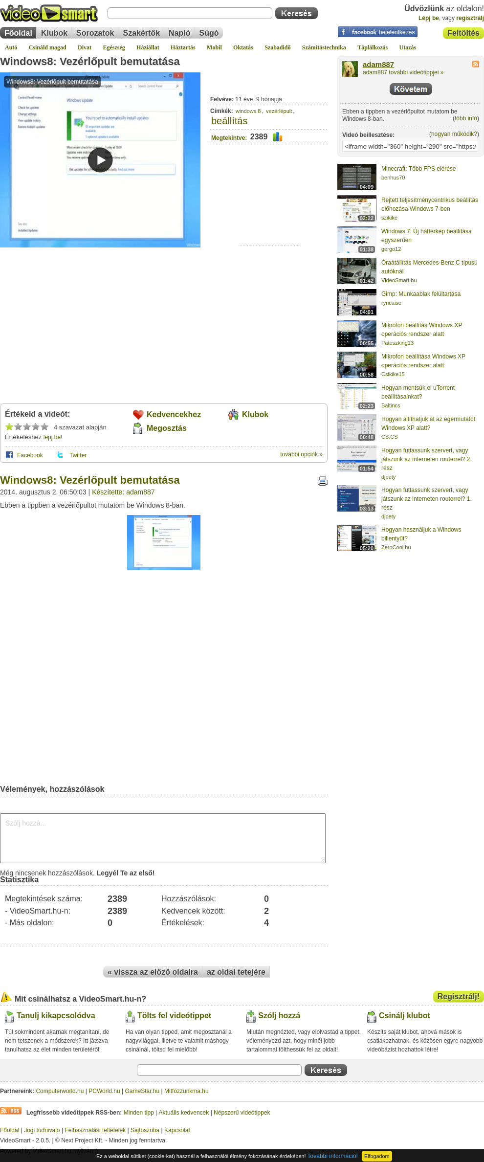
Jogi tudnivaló (42, 1130)
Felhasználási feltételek (95, 1130)
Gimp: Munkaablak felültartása (421, 293)
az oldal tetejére (236, 972)
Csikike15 (393, 374)
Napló (179, 33)
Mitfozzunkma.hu (186, 1091)
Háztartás (183, 47)
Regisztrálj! (459, 996)
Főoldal (18, 33)
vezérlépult (279, 111)
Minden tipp (139, 1112)
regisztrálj (470, 18)
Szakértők (141, 33)
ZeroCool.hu (396, 547)
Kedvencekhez (174, 414)
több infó (466, 118)
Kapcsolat (177, 1130)
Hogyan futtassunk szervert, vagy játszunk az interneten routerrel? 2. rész (426, 459)
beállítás (229, 120)
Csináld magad (47, 47)
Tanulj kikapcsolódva (56, 1015)
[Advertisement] (269, 215)
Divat (84, 47)
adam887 (378, 64)
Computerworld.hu (60, 1091)
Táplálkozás (372, 47)
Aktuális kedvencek (184, 1112)
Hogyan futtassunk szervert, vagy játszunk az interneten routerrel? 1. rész (426, 499)
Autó (11, 47)
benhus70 (393, 177)
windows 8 (248, 111)
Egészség (114, 47)
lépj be (52, 437)
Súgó (209, 33)
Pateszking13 (397, 343)
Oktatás (243, 47)
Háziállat (147, 47)
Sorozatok (95, 33)
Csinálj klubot (404, 1015)
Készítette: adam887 (123, 492)
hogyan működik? (454, 134)
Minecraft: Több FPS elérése (418, 168)
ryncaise (391, 303)
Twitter (78, 455)
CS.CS (389, 437)
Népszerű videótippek (242, 1112)
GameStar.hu (142, 1091)
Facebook (30, 455)
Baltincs (390, 405)
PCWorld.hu (104, 1091)
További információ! (333, 1156)
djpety (388, 477)
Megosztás (167, 428)
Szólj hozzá (279, 1015)
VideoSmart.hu (399, 280)
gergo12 (391, 249)
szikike (389, 218)
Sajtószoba (145, 1130)
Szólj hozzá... (163, 838)
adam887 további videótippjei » (403, 72)
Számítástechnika (324, 47)
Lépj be (428, 18)
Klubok (54, 33)
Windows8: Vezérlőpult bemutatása (90, 61)
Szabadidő (277, 47)
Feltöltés (463, 33)
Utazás (408, 47)
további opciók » (301, 454)
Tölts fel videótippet (174, 1015)
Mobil (214, 47)
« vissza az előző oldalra (153, 972)
